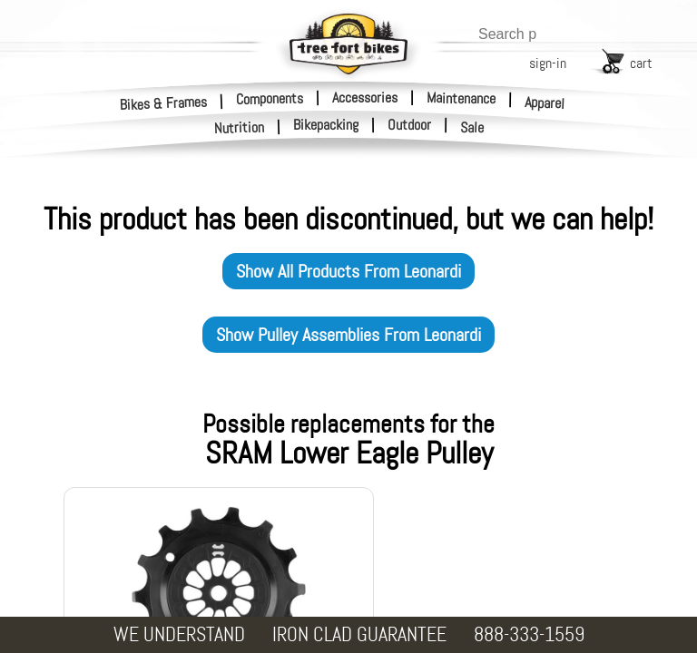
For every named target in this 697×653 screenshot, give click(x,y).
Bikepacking (325, 125)
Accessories (365, 97)
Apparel (545, 103)
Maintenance (461, 98)
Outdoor (409, 125)
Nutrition (239, 127)
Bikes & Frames (164, 103)
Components (269, 98)
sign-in (547, 63)
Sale (472, 128)
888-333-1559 (529, 634)
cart (641, 63)
